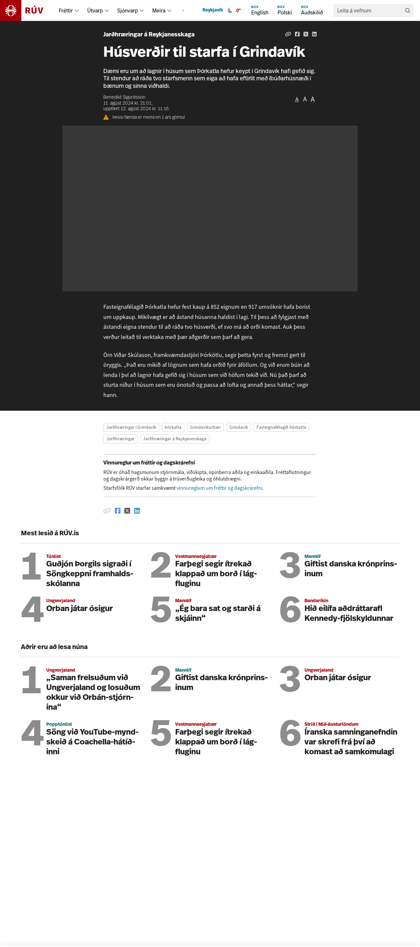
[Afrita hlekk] (288, 34)
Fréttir (66, 10)
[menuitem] (76, 10)
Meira (158, 10)
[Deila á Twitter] (306, 34)
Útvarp (95, 10)
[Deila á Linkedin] (314, 34)
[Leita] (407, 10)
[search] (370, 10)
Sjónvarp (127, 10)
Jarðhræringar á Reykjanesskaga (149, 35)
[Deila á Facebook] (297, 34)
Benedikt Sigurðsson (124, 97)
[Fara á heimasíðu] (27, 10)
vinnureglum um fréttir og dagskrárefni (219, 487)
